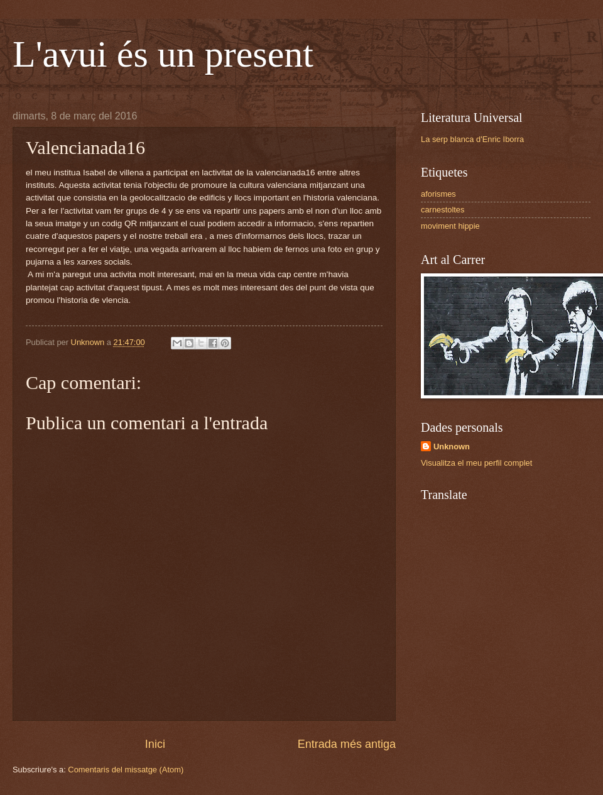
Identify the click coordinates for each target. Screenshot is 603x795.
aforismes (438, 194)
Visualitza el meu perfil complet (476, 463)
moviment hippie (450, 226)
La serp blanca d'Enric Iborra (472, 139)
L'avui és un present (163, 54)
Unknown (451, 446)
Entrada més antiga (347, 744)
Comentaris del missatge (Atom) (125, 769)
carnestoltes (442, 209)
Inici (155, 744)
